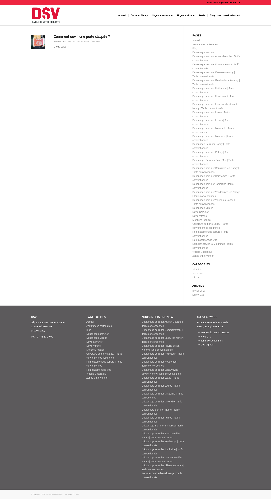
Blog (194, 48)
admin (98, 41)
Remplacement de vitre (204, 240)
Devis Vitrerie (199, 216)
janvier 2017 (198, 294)
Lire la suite (61, 46)
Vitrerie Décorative (202, 251)
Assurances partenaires (205, 44)
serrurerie (85, 41)
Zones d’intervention (203, 255)
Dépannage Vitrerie (202, 208)
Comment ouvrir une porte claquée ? (82, 36)
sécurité (76, 41)
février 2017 (198, 290)
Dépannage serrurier (203, 52)
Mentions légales (201, 219)
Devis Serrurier (200, 212)
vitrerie (196, 277)
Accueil (196, 40)
